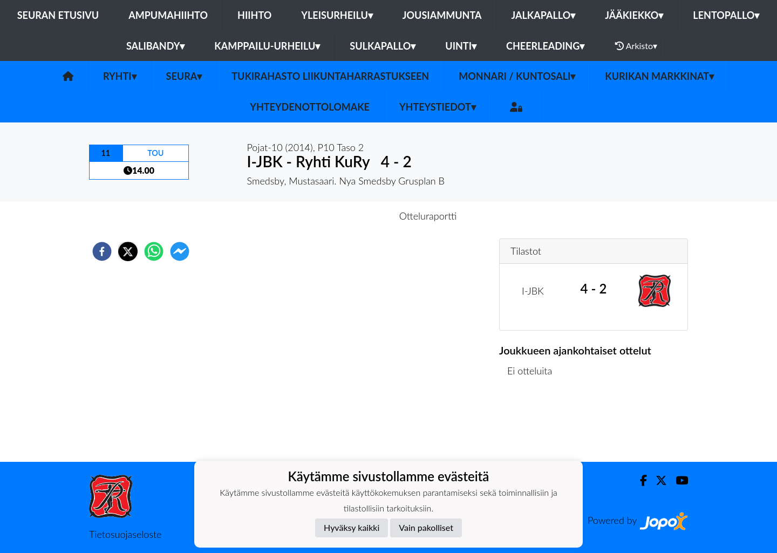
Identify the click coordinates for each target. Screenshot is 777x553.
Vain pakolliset (426, 527)
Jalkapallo (543, 15)
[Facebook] (639, 480)
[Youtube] (677, 480)
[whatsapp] (153, 251)
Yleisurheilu (336, 15)
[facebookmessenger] (179, 251)
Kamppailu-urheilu (267, 46)
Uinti (460, 46)
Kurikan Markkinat (659, 76)
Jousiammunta (442, 15)
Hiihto (254, 15)
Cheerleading (545, 46)
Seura (184, 76)
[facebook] (102, 251)
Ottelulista (534, 425)
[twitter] (128, 251)
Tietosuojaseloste (125, 534)
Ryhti (120, 76)
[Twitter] (657, 480)
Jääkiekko (634, 15)
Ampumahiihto (168, 15)
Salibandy (155, 46)
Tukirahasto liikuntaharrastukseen (330, 76)
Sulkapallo (382, 46)
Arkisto (636, 45)
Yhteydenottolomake (310, 107)
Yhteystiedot (437, 107)
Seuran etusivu (58, 15)
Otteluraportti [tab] (428, 216)
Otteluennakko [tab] (351, 216)
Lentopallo (726, 15)
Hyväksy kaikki (351, 527)
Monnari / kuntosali (517, 76)
